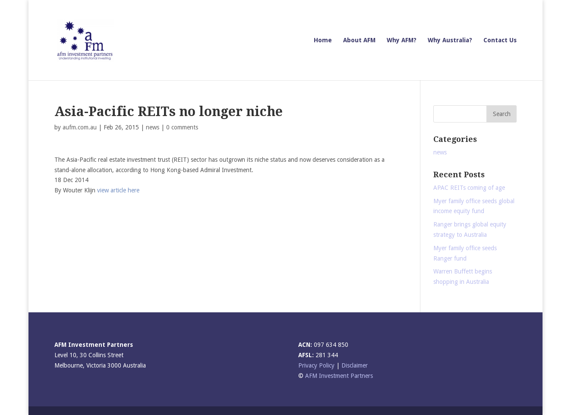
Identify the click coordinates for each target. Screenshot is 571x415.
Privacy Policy (316, 365)
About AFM (359, 40)
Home (323, 40)
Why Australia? (450, 40)
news (152, 127)
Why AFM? (401, 40)
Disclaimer (354, 365)
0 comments (182, 127)
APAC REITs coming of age (469, 187)
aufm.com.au (80, 127)
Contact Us (500, 40)
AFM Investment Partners (339, 375)
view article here (118, 190)
